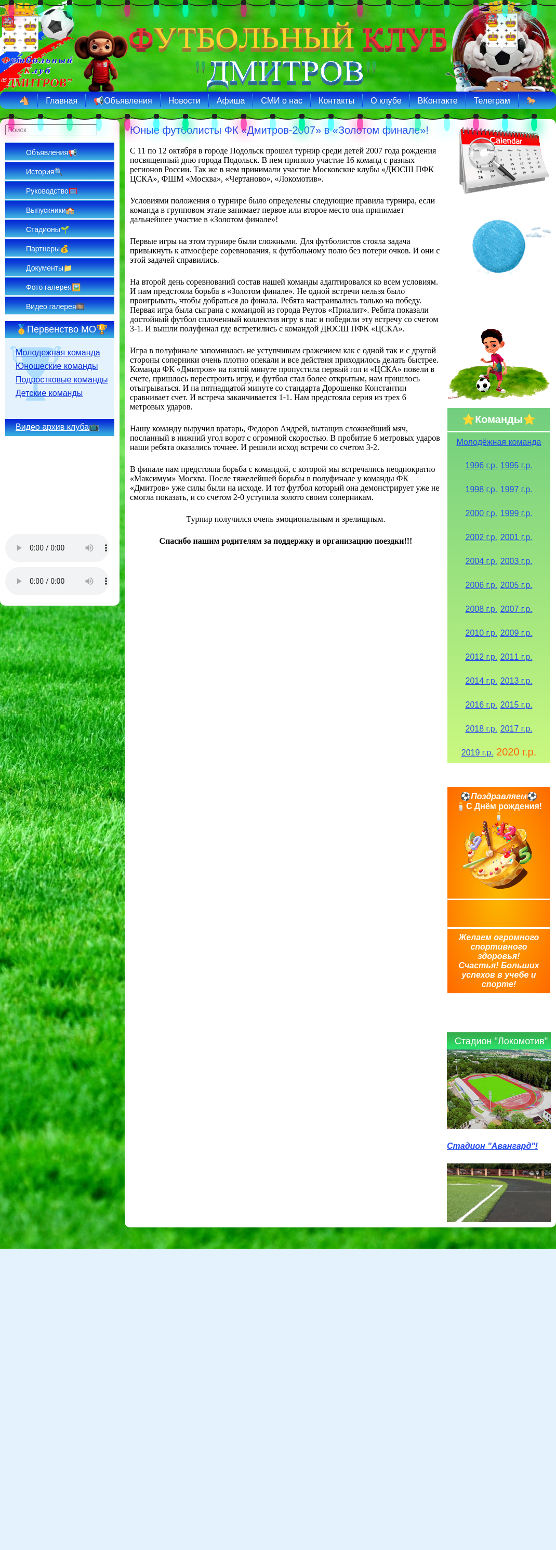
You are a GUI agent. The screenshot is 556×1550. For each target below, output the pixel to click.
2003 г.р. (516, 561)
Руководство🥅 (51, 191)
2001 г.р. (516, 537)
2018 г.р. (482, 728)
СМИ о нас (281, 100)
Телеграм (492, 100)
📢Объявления (123, 100)
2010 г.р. (482, 633)
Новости (184, 100)
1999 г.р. (516, 513)
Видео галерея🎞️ (55, 306)
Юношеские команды (57, 366)
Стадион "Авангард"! (492, 1146)
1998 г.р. (482, 489)
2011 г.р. (516, 656)
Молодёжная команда (499, 442)
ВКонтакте (438, 100)
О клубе (385, 100)
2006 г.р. (482, 585)
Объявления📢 (51, 152)
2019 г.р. (477, 752)
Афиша (231, 100)
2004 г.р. (482, 561)
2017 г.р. (516, 728)
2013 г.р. (516, 680)
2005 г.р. (516, 585)
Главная (61, 100)
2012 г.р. (482, 656)
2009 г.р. (516, 633)
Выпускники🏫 (50, 210)
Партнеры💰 (47, 249)
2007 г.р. (516, 609)
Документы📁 (49, 268)
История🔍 (44, 172)
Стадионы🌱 (47, 229)
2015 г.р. (516, 704)
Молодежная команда (58, 352)
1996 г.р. (482, 465)
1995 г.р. (516, 465)
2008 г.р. (482, 609)
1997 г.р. (516, 489)
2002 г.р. (482, 537)
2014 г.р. (482, 680)
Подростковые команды (62, 379)
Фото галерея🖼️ (53, 287)
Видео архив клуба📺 (57, 426)
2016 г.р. (482, 704)
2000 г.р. (482, 513)
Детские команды (49, 393)
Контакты (336, 100)
